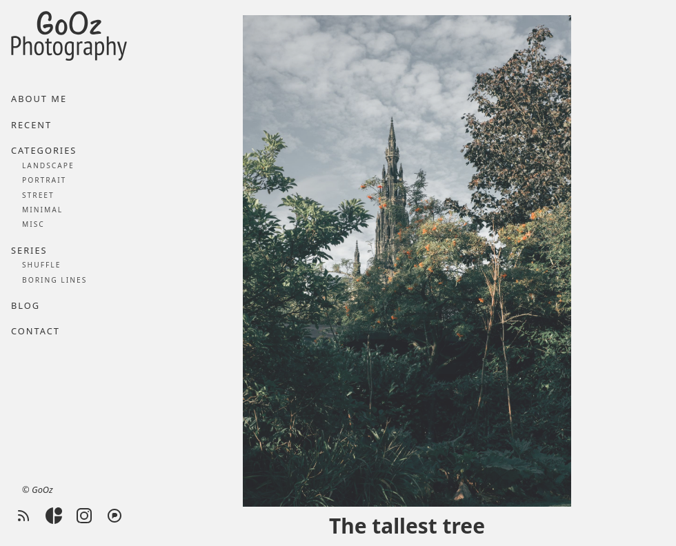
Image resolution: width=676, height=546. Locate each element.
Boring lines (54, 280)
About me (39, 98)
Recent (31, 125)
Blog (25, 305)
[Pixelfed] (114, 515)
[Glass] (54, 515)
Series (29, 250)
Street (38, 195)
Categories (44, 150)
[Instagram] (84, 515)
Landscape (48, 165)
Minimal (42, 209)
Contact (35, 331)
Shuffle (41, 265)
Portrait (44, 180)
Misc (33, 224)
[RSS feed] (23, 515)
